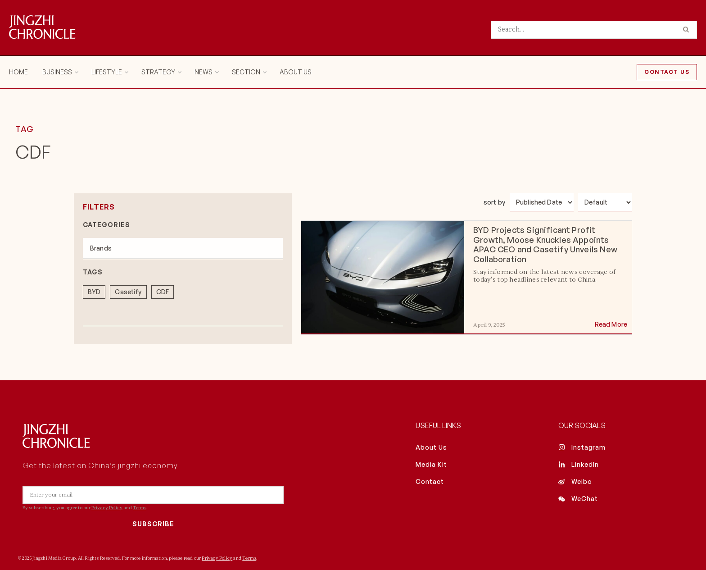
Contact (430, 481)
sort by (494, 202)
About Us (296, 72)
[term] (94, 289)
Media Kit (431, 464)
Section (246, 72)
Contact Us (666, 71)
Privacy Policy (106, 508)
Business (57, 72)
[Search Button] (688, 29)
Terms (139, 508)
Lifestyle (106, 72)
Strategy (158, 72)
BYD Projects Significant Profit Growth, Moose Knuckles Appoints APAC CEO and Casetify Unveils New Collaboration (545, 244)
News (204, 72)
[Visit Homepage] (42, 28)
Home (18, 72)
